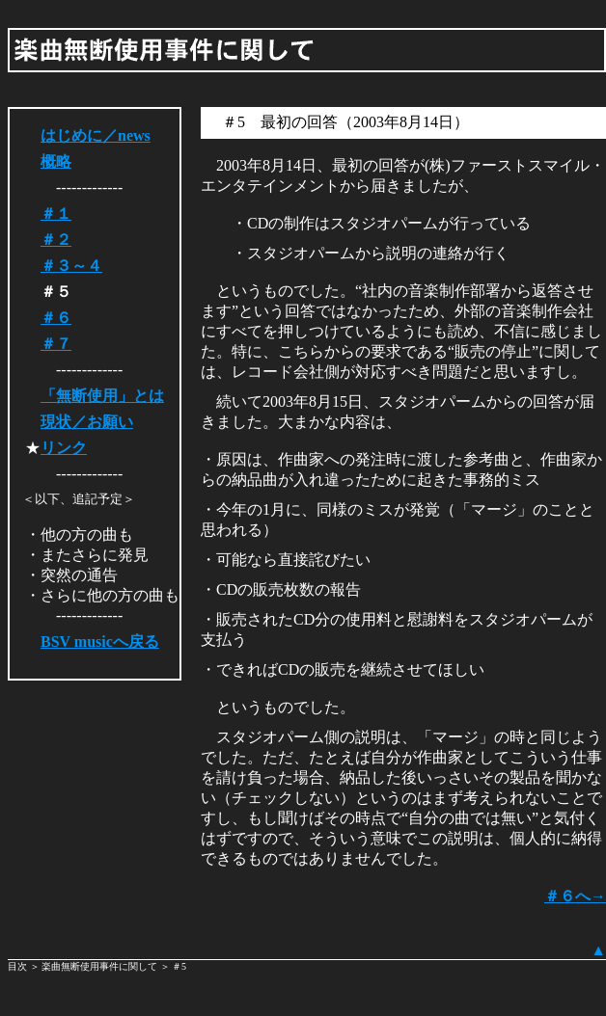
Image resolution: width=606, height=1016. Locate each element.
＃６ (56, 317)
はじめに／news (96, 135)
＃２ (56, 239)
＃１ (56, 213)
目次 (19, 966)
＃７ (56, 343)
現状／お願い (87, 422)
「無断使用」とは (102, 396)
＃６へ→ (575, 896)
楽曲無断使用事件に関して (100, 966)
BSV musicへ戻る (100, 641)
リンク (64, 448)
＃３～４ (71, 265)
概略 (56, 161)
